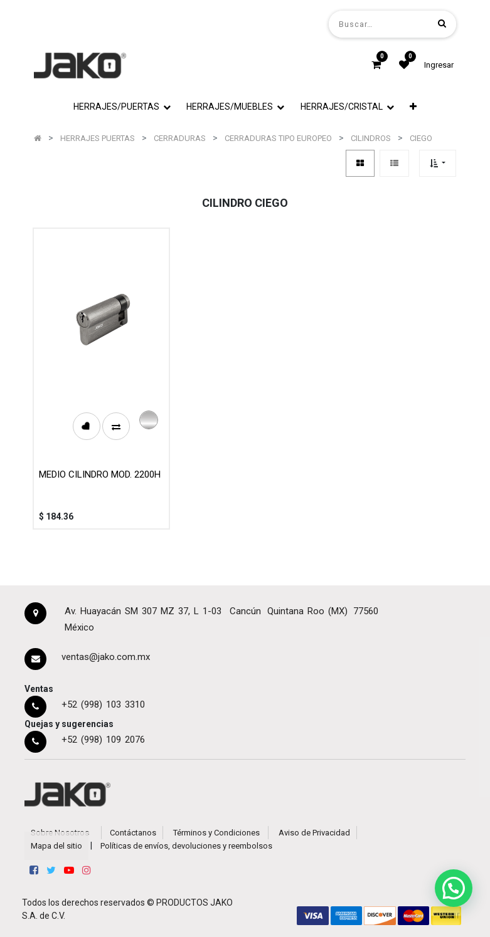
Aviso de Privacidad (314, 832)
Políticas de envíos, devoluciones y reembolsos (186, 846)
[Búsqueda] (442, 23)
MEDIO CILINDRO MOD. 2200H (100, 474)
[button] (413, 107)
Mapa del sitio (56, 846)
